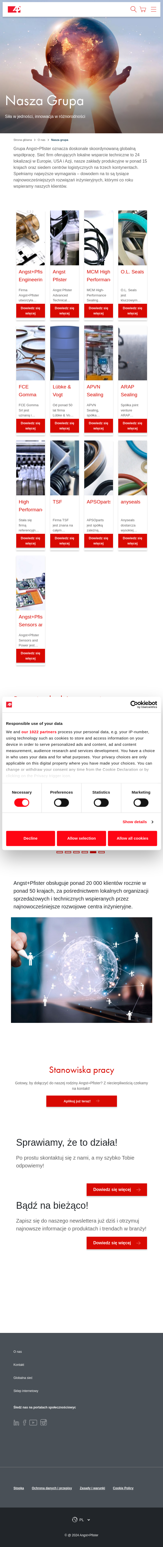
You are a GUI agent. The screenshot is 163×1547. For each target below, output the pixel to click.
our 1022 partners (39, 732)
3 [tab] (76, 852)
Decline (30, 838)
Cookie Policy (123, 1488)
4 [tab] (85, 852)
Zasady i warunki (92, 1488)
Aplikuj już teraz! (77, 1101)
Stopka (19, 1488)
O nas (18, 1352)
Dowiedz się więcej (30, 310)
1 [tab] (60, 852)
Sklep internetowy (26, 1391)
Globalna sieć (23, 1378)
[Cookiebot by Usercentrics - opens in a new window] (134, 704)
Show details (135, 822)
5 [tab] (93, 852)
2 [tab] (68, 852)
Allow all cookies (132, 838)
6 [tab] (101, 852)
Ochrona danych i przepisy (52, 1488)
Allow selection (81, 838)
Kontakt (19, 1365)
